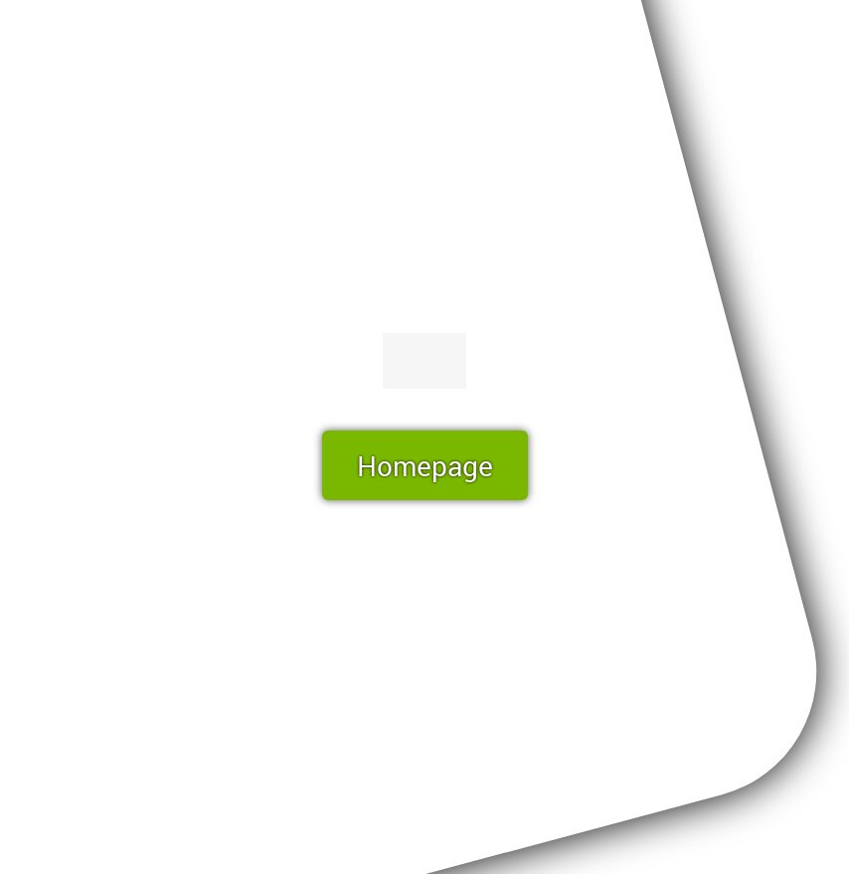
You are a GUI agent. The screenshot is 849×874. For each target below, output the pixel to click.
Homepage (425, 465)
